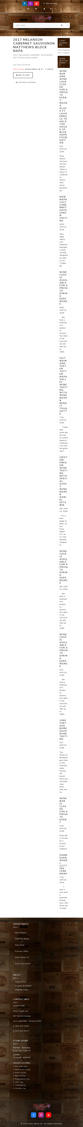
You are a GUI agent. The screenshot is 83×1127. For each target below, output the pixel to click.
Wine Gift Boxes (22, 939)
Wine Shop (19, 945)
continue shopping (26, 82)
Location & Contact (23, 986)
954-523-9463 (50, 3)
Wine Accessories (23, 963)
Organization (20, 982)
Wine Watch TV (22, 957)
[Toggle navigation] (67, 33)
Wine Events (20, 932)
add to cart (23, 75)
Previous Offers (22, 951)
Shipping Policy (21, 990)
